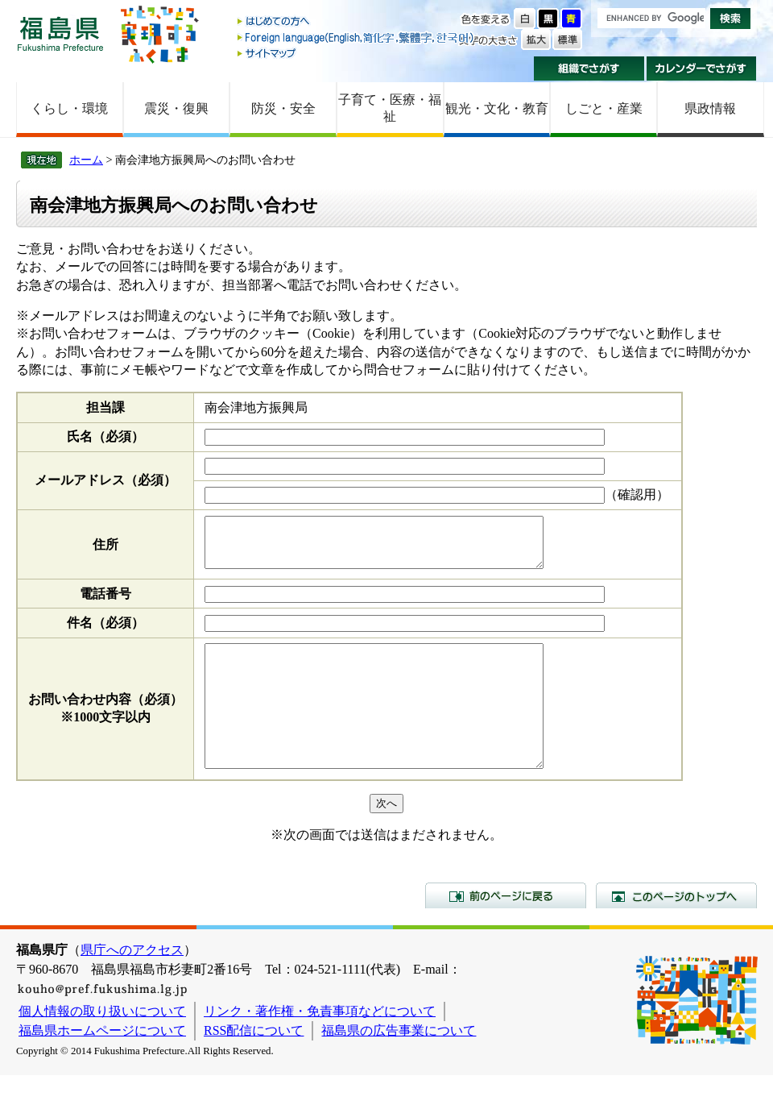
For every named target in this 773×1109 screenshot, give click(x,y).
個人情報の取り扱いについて (102, 1045)
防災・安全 (283, 108)
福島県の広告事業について (398, 1064)
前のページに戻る (505, 929)
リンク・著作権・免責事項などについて (320, 1045)
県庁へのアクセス (132, 984)
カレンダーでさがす (702, 68)
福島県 (60, 33)
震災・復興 (176, 108)
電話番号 (105, 603)
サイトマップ (356, 52)
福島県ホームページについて (102, 1064)
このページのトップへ (676, 929)
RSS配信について (254, 1064)
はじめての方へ (356, 22)
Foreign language (356, 37)
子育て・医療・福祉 (389, 108)
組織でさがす (589, 68)
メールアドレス (105, 480)
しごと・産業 (604, 108)
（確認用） (637, 494)
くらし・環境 (69, 108)
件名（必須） (105, 632)
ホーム (86, 159)
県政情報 (710, 108)
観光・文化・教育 (496, 108)
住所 (105, 549)
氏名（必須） (105, 436)
